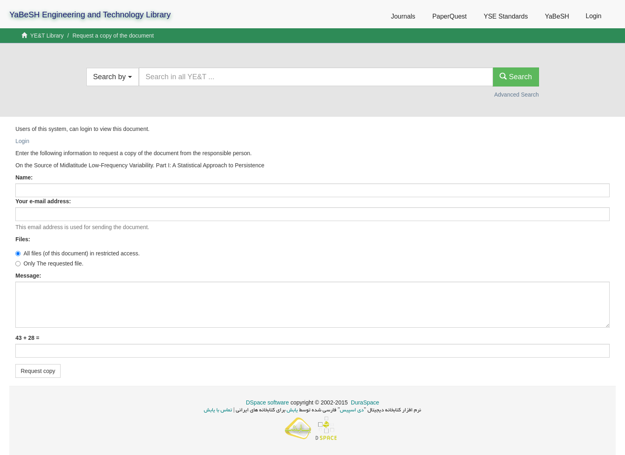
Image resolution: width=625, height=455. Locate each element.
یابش (291, 410)
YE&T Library (47, 35)
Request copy (38, 371)
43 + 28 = (27, 338)
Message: (29, 275)
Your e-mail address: (43, 201)
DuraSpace (365, 402)
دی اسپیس (352, 410)
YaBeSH (557, 16)
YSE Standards (506, 16)
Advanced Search (516, 94)
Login (22, 141)
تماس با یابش (218, 410)
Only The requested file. (49, 263)
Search (515, 76)
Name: (24, 177)
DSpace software (267, 402)
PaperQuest (449, 16)
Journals (403, 16)
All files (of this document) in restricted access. (77, 253)
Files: (23, 239)
